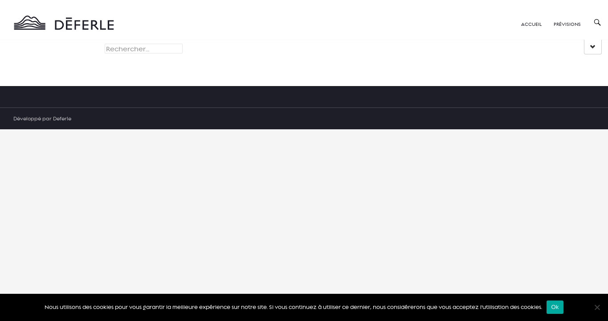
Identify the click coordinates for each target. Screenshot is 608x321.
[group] (593, 47)
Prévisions (567, 24)
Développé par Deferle (42, 118)
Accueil (531, 24)
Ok (555, 307)
